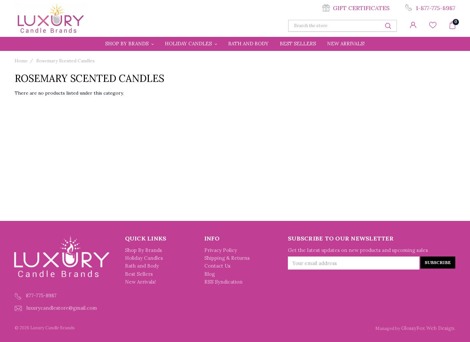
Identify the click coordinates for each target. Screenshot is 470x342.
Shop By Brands (129, 43)
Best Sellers (298, 43)
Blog (209, 274)
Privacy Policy (220, 250)
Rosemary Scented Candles (65, 61)
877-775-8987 (35, 295)
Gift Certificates (361, 8)
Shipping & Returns (227, 258)
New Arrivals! (346, 43)
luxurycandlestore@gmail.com (56, 308)
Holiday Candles (191, 43)
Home (21, 61)
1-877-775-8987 (435, 8)
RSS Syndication (223, 282)
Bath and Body (248, 43)
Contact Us (217, 266)
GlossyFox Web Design (427, 328)
